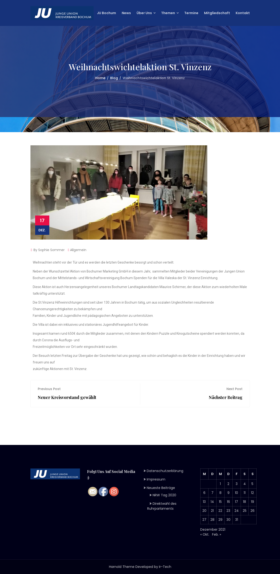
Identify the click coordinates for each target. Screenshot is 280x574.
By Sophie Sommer (47, 250)
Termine (191, 13)
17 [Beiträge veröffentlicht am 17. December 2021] (236, 501)
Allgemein (78, 250)
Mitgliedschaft (217, 13)
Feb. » (216, 534)
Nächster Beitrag (225, 397)
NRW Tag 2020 (164, 495)
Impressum (156, 479)
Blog (114, 78)
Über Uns (144, 13)
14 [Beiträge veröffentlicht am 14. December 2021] (212, 501)
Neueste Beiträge (161, 487)
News (126, 13)
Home (100, 78)
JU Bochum (106, 13)
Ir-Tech (165, 566)
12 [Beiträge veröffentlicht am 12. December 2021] (252, 492)
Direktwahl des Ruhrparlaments (161, 506)
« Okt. (204, 534)
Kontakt (243, 13)
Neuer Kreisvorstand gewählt (67, 397)
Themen (168, 13)
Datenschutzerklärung (165, 470)
